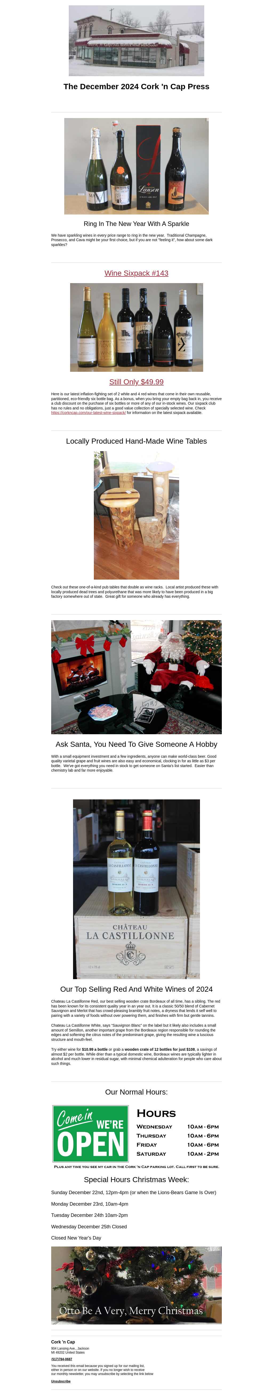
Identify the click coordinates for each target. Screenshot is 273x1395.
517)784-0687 (62, 1359)
